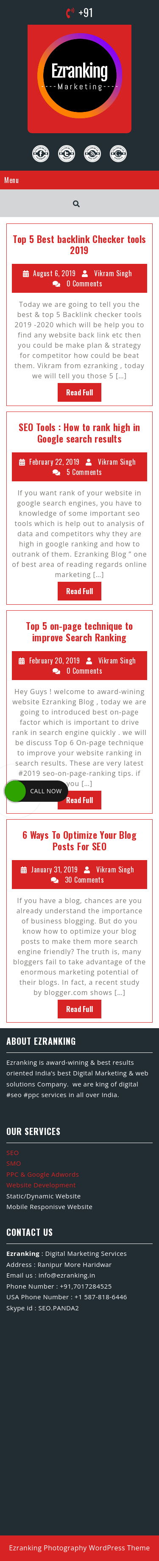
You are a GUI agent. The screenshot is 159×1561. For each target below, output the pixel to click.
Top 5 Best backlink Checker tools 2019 (79, 244)
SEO (12, 1152)
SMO (13, 1163)
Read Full (79, 392)
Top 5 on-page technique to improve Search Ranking (79, 631)
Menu (11, 180)
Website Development (41, 1185)
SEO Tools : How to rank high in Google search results (79, 432)
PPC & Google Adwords (42, 1174)
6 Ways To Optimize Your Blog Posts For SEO (79, 840)
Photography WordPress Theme (97, 1547)
